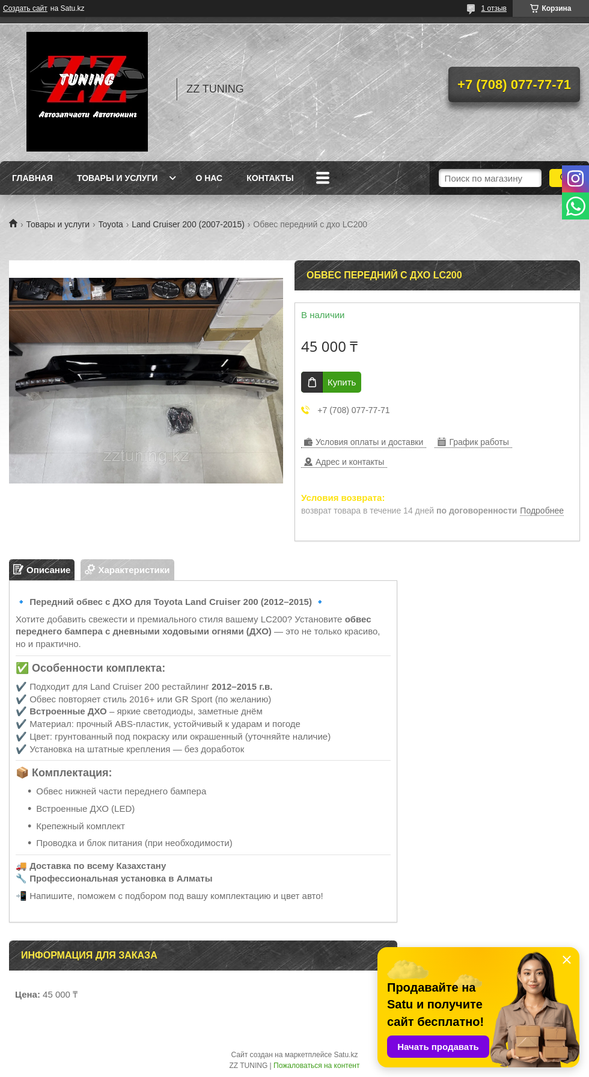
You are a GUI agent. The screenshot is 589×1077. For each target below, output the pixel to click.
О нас (208, 178)
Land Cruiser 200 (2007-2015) (188, 224)
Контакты (269, 178)
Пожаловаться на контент (316, 1065)
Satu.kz (346, 1055)
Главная (32, 178)
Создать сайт (25, 8)
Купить (342, 382)
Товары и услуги (117, 178)
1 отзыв (494, 8)
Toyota (111, 224)
